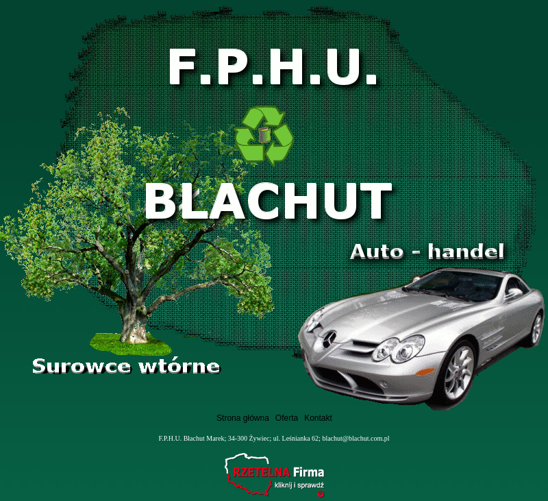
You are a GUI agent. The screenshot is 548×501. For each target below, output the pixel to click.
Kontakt (318, 418)
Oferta (286, 418)
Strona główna (242, 418)
